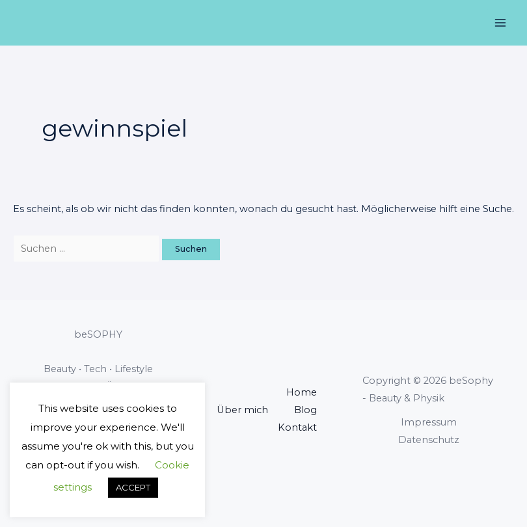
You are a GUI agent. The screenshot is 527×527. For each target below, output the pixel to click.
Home (301, 392)
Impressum (429, 422)
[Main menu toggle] (500, 22)
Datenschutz (428, 440)
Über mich (242, 410)
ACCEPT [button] (133, 487)
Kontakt (297, 427)
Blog (305, 410)
